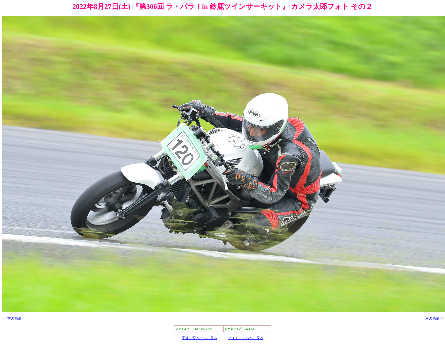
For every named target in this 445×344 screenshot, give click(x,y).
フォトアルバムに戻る (245, 338)
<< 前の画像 (11, 318)
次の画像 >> (434, 318)
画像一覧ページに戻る (199, 338)
